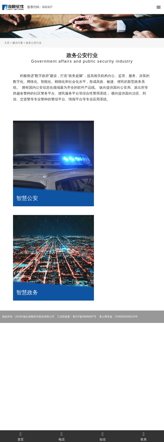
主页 (7, 42)
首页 (20, 436)
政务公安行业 (33, 42)
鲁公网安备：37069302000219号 (118, 316)
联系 (143, 436)
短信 (102, 436)
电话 (61, 436)
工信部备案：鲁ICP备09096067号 (76, 316)
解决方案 (18, 42)
